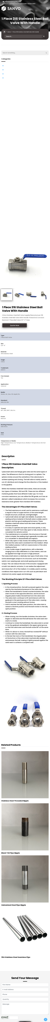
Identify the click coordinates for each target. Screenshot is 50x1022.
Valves (9, 32)
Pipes (3, 65)
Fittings (3, 70)
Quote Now (14, 325)
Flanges (3, 74)
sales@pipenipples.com (12, 2)
